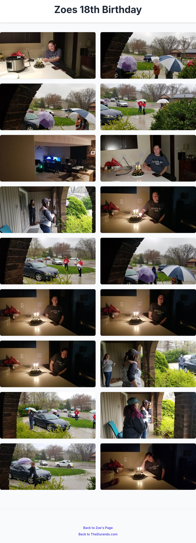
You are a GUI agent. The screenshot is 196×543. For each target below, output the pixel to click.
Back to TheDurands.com (97, 534)
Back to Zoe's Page (98, 528)
